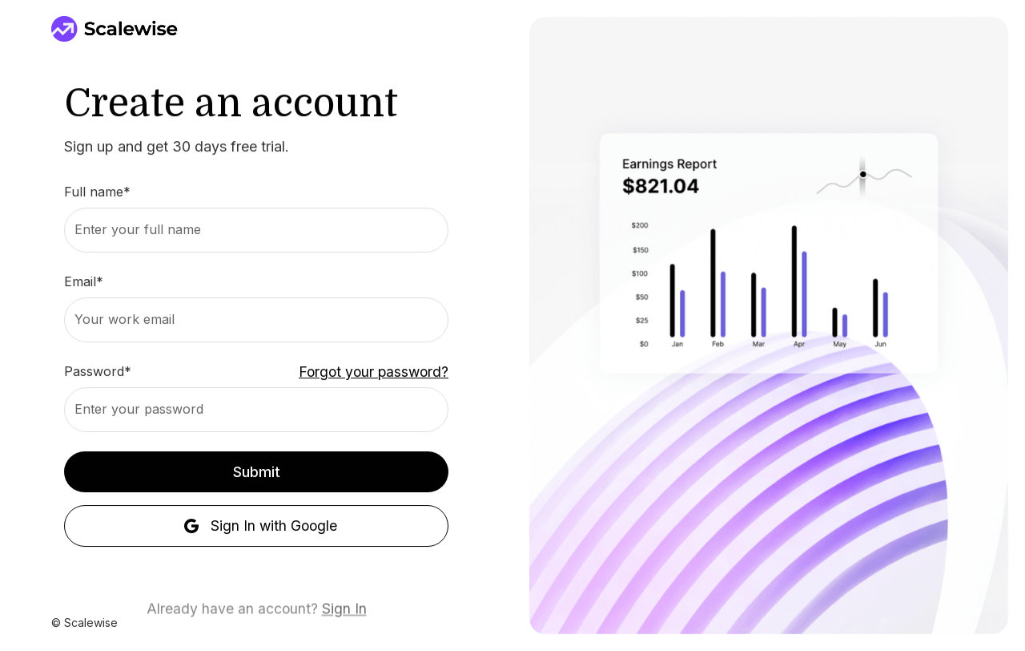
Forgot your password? (373, 371)
